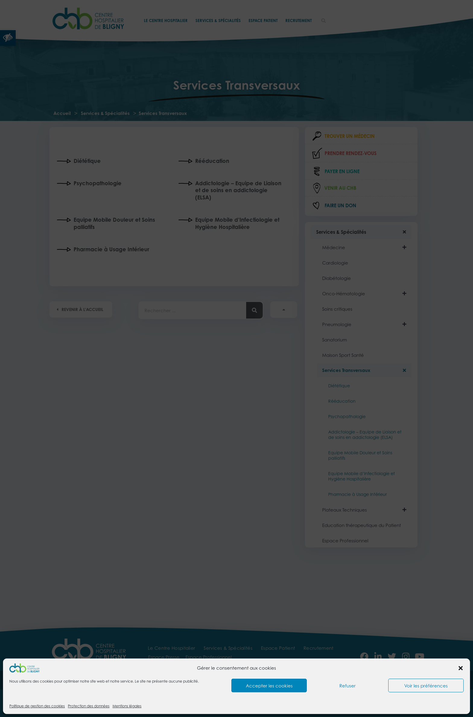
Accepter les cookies (269, 685)
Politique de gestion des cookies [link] (37, 706)
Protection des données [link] (89, 706)
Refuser (347, 685)
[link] (24, 667)
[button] (461, 668)
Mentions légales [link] (127, 706)
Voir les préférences (426, 685)
